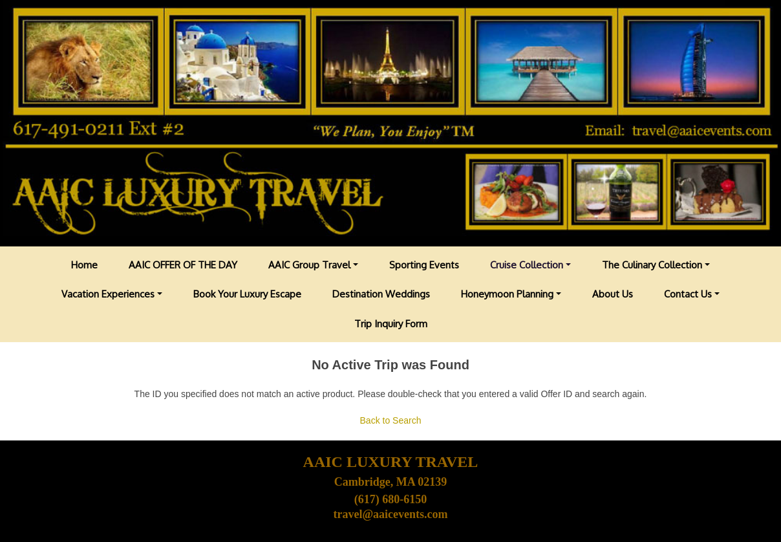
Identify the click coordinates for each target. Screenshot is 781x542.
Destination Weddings (381, 294)
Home (84, 265)
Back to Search (391, 420)
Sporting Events (424, 265)
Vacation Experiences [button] (108, 294)
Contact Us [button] (688, 294)
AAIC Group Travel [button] (309, 265)
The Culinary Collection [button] (652, 265)
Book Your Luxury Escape (247, 294)
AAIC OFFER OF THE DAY (183, 265)
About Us (612, 294)
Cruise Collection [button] (526, 265)
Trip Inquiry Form (390, 324)
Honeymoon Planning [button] (507, 294)
